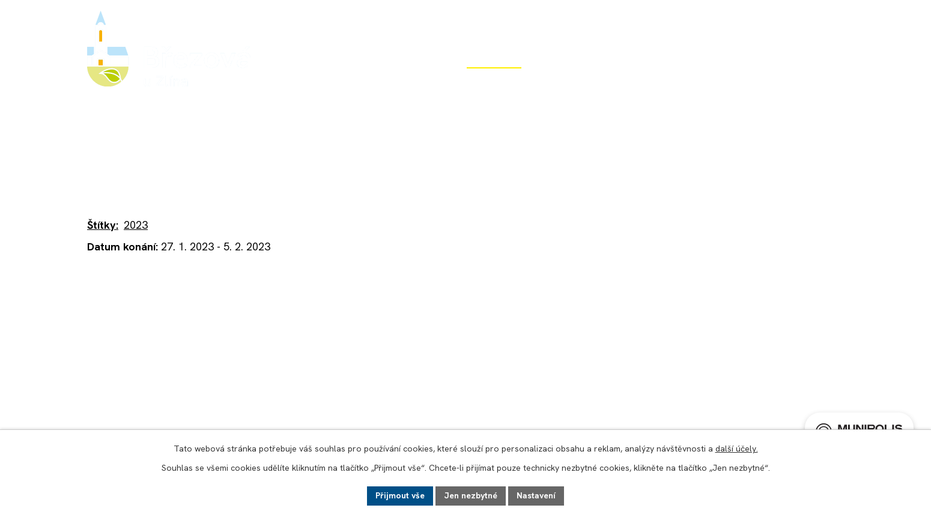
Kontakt (825, 82)
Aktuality (269, 156)
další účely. (736, 448)
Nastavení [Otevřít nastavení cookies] (536, 495)
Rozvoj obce (597, 82)
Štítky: (102, 225)
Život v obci (494, 82)
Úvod (300, 82)
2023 (136, 225)
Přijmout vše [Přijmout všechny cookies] (400, 495)
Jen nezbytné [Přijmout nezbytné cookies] (470, 495)
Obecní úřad (389, 82)
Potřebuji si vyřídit (716, 82)
